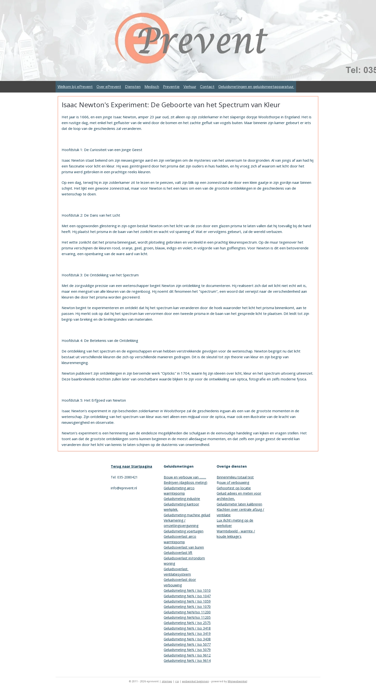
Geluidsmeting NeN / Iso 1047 (187, 596)
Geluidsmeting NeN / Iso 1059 (187, 601)
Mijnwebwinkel (237, 681)
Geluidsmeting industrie (182, 498)
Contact (207, 86)
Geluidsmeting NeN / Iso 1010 (187, 590)
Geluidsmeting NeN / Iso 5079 (187, 649)
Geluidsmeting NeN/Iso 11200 (187, 612)
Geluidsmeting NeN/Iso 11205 (187, 617)
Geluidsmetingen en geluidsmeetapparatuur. (256, 86)
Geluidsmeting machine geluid (187, 515)
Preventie (171, 86)
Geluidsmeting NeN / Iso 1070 (187, 606)
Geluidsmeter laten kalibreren (239, 504)
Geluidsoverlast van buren (184, 547)
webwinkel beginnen (195, 681)
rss (177, 681)
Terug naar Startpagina (131, 466)
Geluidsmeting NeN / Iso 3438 (187, 639)
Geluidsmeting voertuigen (183, 531)
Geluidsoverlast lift (178, 552)
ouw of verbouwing (234, 482)
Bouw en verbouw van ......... (185, 477)
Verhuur (189, 86)
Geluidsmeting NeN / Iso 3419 (187, 633)
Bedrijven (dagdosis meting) (185, 482)
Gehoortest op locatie (234, 488)
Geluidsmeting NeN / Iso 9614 (187, 660)
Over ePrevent (109, 86)
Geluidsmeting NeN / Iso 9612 (187, 655)
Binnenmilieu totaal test (235, 477)
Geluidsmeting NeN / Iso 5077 (187, 644)
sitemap (167, 681)
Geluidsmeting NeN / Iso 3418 (187, 628)
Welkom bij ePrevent (75, 86)
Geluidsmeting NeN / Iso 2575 (187, 622)
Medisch (151, 86)
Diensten (133, 86)
